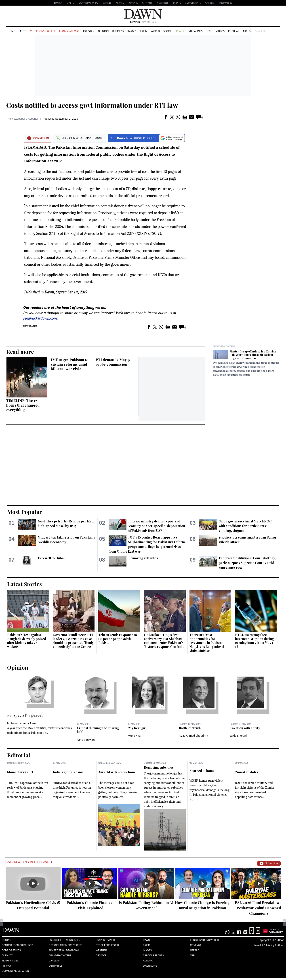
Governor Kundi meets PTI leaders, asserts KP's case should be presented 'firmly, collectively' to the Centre (73, 641)
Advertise (162, 2)
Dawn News (150, 966)
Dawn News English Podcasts (28, 862)
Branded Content (224, 346)
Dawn (146, 940)
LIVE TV (70, 2)
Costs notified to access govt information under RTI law (92, 105)
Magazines (195, 31)
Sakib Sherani (238, 736)
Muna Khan (135, 736)
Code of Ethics (11, 950)
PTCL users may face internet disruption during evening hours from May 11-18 (255, 641)
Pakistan (88, 31)
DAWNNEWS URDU (89, 2)
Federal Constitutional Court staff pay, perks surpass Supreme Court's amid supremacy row (247, 563)
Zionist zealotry (247, 772)
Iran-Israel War (69, 31)
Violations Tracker (42, 31)
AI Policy (7, 955)
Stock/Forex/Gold (107, 945)
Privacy (6, 966)
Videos (220, 31)
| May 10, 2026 (143, 22)
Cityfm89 (195, 945)
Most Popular (24, 511)
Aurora (133, 2)
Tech (209, 31)
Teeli (193, 955)
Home (11, 31)
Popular (233, 31)
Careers (210, 2)
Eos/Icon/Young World (204, 940)
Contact (7, 940)
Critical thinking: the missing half (98, 730)
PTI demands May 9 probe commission (113, 362)
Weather (101, 950)
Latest (23, 31)
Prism (143, 31)
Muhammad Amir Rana (21, 723)
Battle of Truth (190, 728)
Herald (120, 2)
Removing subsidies (143, 558)
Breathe (180, 31)
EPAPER (58, 2)
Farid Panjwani (86, 740)
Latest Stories (24, 584)
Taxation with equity (245, 728)
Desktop (101, 955)
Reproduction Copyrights (65, 945)
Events (177, 2)
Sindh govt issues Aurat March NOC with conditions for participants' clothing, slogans (245, 526)
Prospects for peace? (25, 715)
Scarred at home (201, 771)
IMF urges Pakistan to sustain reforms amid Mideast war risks (69, 364)
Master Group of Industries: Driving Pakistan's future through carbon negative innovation (253, 355)
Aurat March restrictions (116, 772)
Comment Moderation (15, 971)
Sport (167, 31)
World (155, 31)
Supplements (193, 2)
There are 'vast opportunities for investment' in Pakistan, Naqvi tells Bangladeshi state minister (206, 643)
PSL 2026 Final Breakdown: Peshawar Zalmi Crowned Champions (259, 908)
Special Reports (153, 955)
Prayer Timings (105, 940)
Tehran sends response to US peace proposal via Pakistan (117, 639)
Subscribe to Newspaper (64, 940)
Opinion (103, 31)
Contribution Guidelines (17, 945)
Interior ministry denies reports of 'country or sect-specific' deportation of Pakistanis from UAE (156, 526)
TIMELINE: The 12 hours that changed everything (23, 405)
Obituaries (225, 2)
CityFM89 (147, 2)
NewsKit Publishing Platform (269, 945)
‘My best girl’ (137, 728)
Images (107, 2)
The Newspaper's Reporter (22, 118)
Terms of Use (10, 960)
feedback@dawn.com (40, 318)
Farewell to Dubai (51, 558)
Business (118, 31)
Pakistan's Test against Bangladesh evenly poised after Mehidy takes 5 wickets (26, 641)
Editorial (18, 755)
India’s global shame (68, 772)
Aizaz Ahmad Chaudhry (193, 736)
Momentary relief (20, 772)
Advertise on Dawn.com (64, 950)
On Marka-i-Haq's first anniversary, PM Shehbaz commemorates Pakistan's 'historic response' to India (164, 641)
